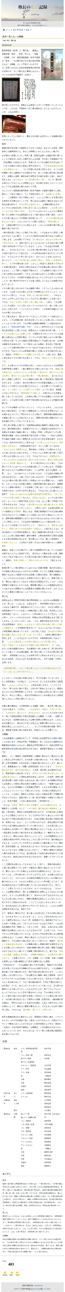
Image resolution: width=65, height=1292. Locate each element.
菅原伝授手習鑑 (18, 327)
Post (4, 1261)
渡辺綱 (14, 749)
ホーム (6, 30)
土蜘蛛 (54, 738)
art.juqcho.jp (38, 1285)
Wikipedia (8, 965)
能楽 (27, 30)
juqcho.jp (35, 1289)
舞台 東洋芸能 (18, 30)
